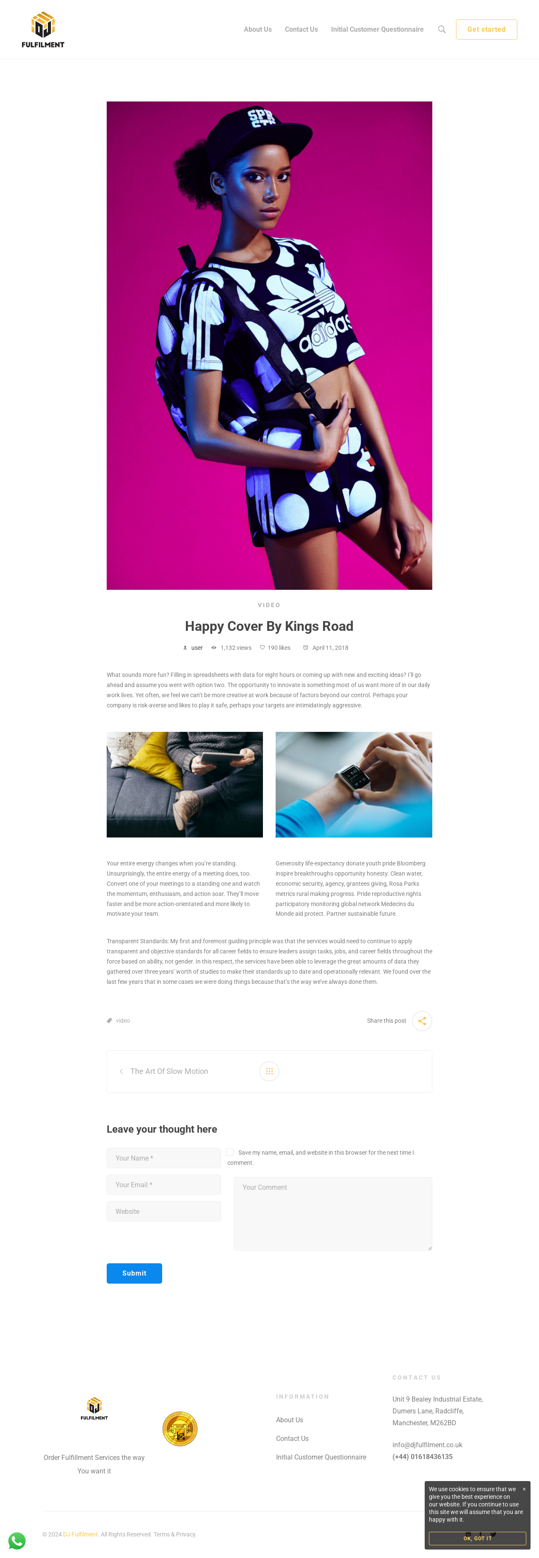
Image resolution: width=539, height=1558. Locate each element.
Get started (486, 29)
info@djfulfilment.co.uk (427, 1445)
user (197, 647)
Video (269, 605)
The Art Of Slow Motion (169, 1071)
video (123, 1020)
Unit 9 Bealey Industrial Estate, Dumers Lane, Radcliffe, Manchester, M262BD (438, 1411)
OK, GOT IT (478, 1539)
